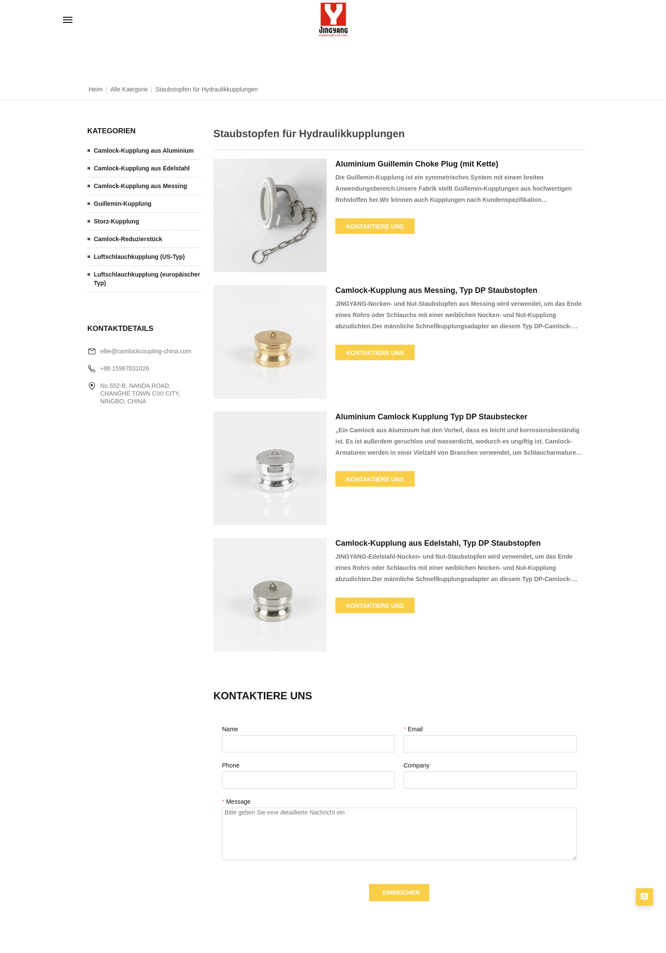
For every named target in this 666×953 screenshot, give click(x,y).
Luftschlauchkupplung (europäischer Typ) (147, 278)
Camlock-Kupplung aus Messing (140, 185)
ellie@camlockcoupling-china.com (145, 351)
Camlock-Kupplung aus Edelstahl (142, 168)
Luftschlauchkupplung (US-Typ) (139, 256)
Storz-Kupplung (116, 221)
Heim (96, 89)
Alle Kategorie (129, 89)
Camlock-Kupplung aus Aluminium (144, 150)
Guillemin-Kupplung (123, 203)
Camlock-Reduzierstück (128, 239)
